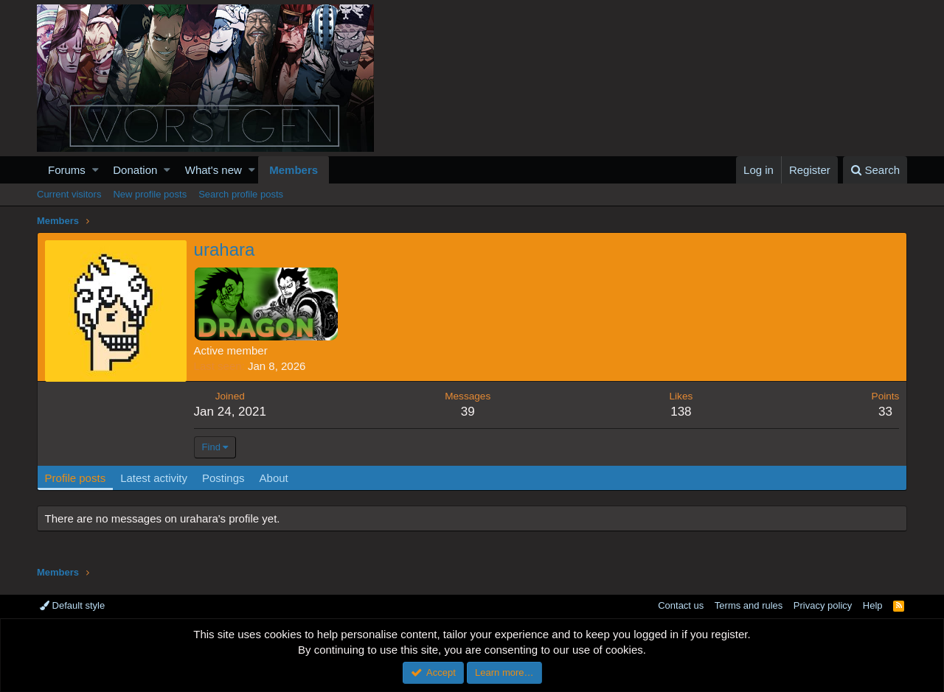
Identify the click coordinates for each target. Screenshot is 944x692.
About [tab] (274, 478)
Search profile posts (240, 194)
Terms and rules (748, 605)
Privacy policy (823, 605)
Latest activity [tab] (154, 478)
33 (885, 412)
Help (873, 605)
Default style (72, 605)
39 (468, 412)
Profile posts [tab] (75, 478)
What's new (213, 170)
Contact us (681, 605)
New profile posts (150, 194)
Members (293, 170)
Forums (67, 170)
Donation (135, 170)
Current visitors (69, 194)
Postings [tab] (223, 478)
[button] (95, 170)
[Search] (875, 170)
